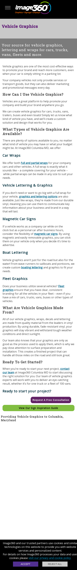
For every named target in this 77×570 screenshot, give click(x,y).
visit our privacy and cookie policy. (49, 558)
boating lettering (32, 267)
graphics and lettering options (38, 196)
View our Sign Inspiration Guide (38, 408)
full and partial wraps (34, 163)
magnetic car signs (46, 234)
